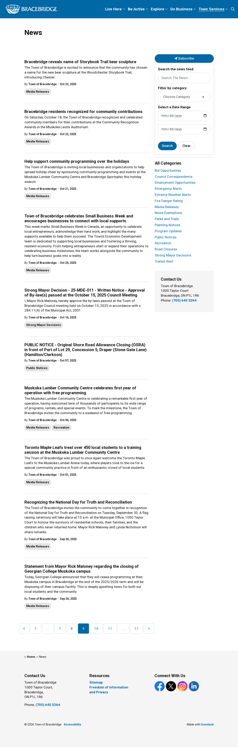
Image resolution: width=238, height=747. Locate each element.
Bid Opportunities (168, 170)
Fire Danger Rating (169, 201)
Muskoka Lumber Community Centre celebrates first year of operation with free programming (80, 390)
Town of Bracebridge (42, 84)
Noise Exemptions (168, 213)
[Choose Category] (184, 97)
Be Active (136, 9)
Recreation (61, 427)
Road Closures (166, 249)
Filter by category (172, 88)
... (48, 629)
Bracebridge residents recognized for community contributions (83, 111)
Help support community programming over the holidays (76, 161)
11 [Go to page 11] (110, 628)
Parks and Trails (167, 219)
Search (167, 146)
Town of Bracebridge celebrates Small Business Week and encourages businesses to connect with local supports (78, 218)
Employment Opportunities (175, 182)
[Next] (149, 628)
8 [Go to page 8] (72, 628)
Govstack (207, 724)
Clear (186, 146)
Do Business (181, 9)
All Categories (168, 163)
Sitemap (96, 682)
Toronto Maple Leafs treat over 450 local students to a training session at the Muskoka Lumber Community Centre (82, 450)
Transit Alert (164, 261)
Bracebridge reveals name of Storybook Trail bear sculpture (80, 61)
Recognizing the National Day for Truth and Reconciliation (78, 502)
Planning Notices (167, 225)
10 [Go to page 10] (96, 628)
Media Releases (37, 91)
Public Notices (36, 368)
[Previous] (24, 628)
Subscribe (184, 58)
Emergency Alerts (168, 189)
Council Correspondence (173, 177)
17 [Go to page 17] (136, 628)
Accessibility (72, 724)
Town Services (211, 9)
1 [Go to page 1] (36, 628)
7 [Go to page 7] (60, 628)
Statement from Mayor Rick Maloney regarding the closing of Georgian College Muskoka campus (81, 569)
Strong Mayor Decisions (43, 325)
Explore (157, 9)
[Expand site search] (232, 9)
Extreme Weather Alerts (173, 195)
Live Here (113, 9)
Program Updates (168, 231)
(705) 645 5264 (184, 300)
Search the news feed (175, 69)
